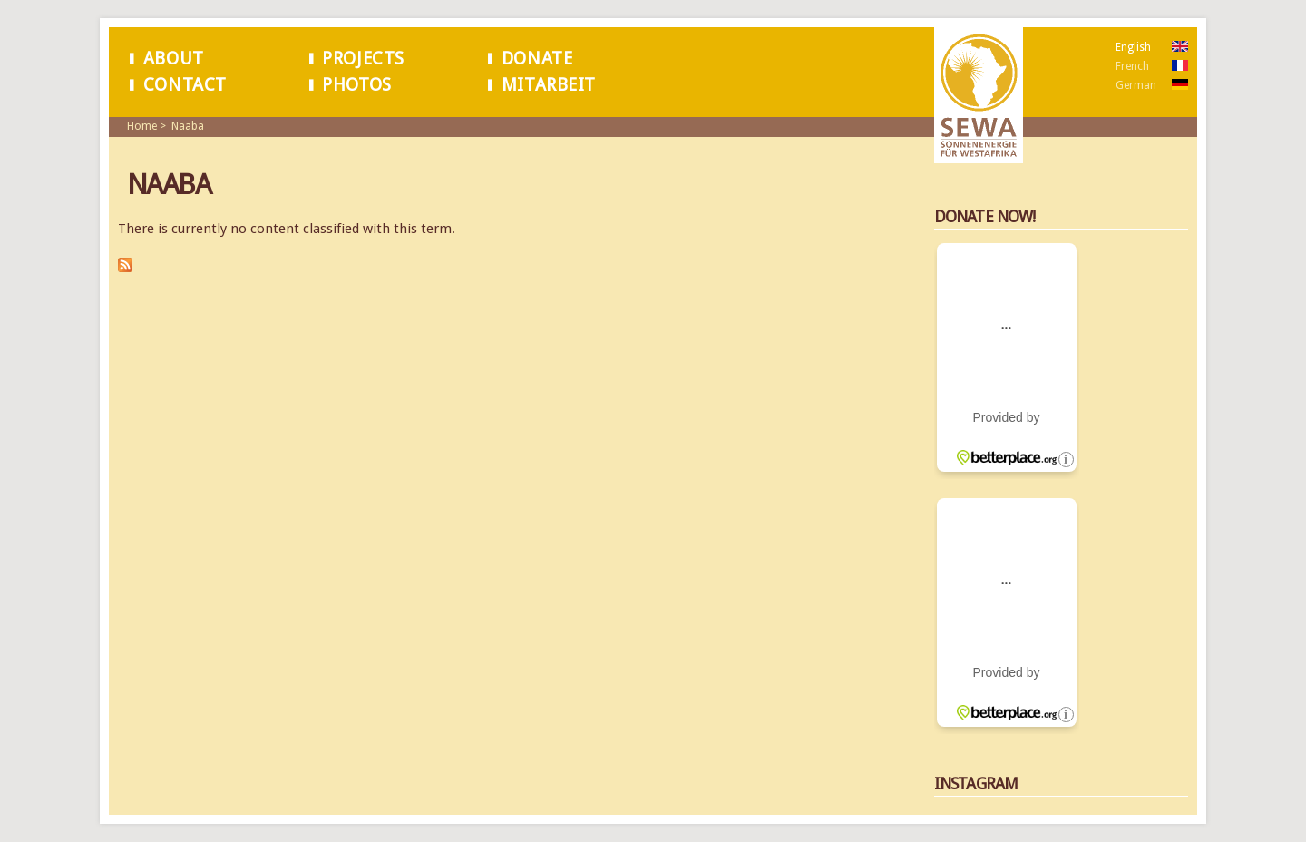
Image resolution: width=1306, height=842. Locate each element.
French (1132, 66)
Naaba (187, 126)
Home (142, 126)
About (173, 58)
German (1136, 85)
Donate (537, 58)
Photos (357, 84)
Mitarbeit (549, 84)
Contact (185, 84)
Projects (363, 58)
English (1133, 47)
